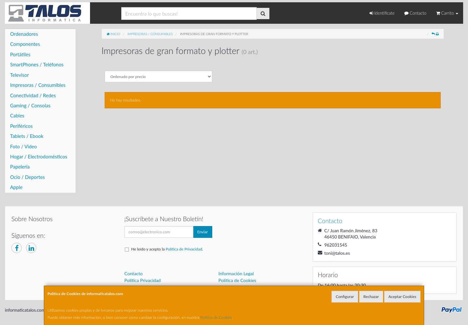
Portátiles (20, 54)
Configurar (345, 296)
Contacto (415, 13)
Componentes (25, 44)
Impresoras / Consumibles (38, 85)
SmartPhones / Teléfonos (36, 64)
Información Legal (236, 273)
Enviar (202, 231)
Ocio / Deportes (27, 177)
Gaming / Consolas (30, 105)
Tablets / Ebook (26, 136)
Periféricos (21, 126)
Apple (16, 187)
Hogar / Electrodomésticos (38, 156)
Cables (17, 115)
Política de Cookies (216, 317)
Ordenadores (24, 34)
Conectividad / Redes (33, 95)
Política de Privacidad (184, 249)
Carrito (447, 13)
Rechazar (371, 296)
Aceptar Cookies (402, 296)
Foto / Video (23, 146)
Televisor (19, 75)
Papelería (20, 166)
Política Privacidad (142, 280)
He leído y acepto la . (167, 249)
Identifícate (382, 13)
